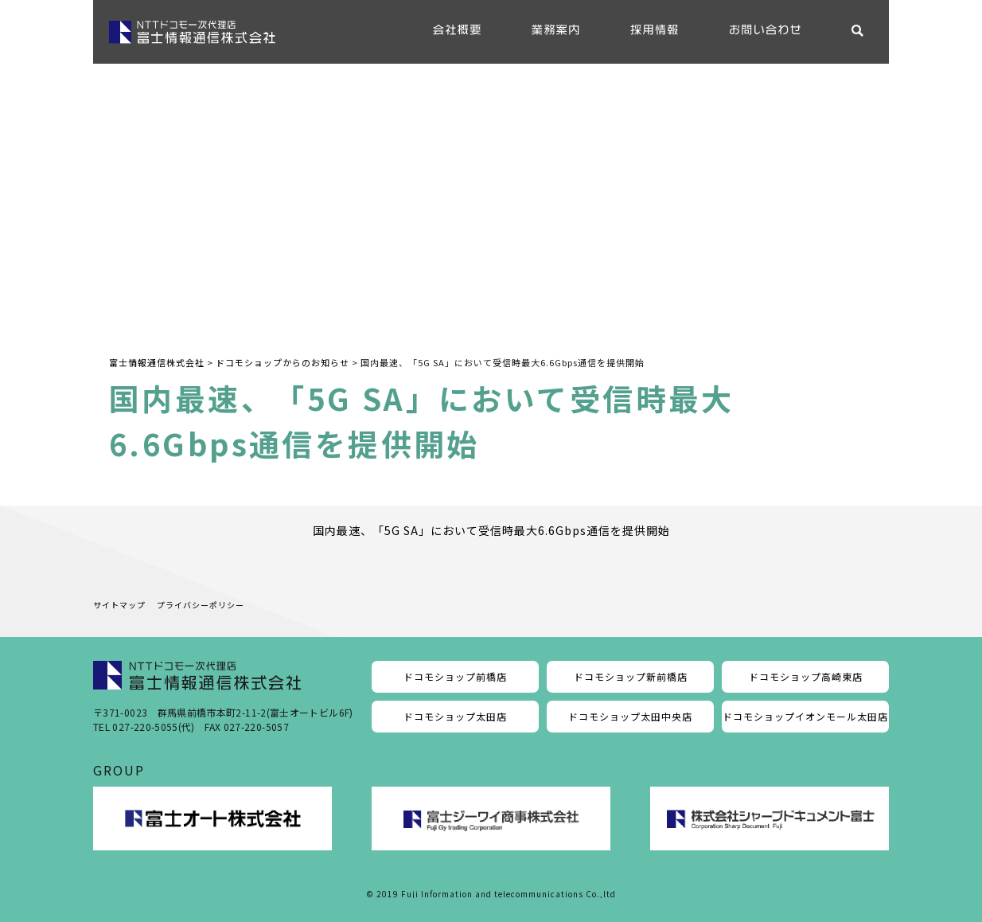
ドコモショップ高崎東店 (806, 676)
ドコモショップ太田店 (455, 716)
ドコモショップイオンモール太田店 (805, 716)
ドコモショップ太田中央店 (630, 716)
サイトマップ (119, 605)
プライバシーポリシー (200, 605)
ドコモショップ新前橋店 (631, 676)
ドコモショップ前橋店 (455, 676)
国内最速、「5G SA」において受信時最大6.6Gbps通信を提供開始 (491, 530)
